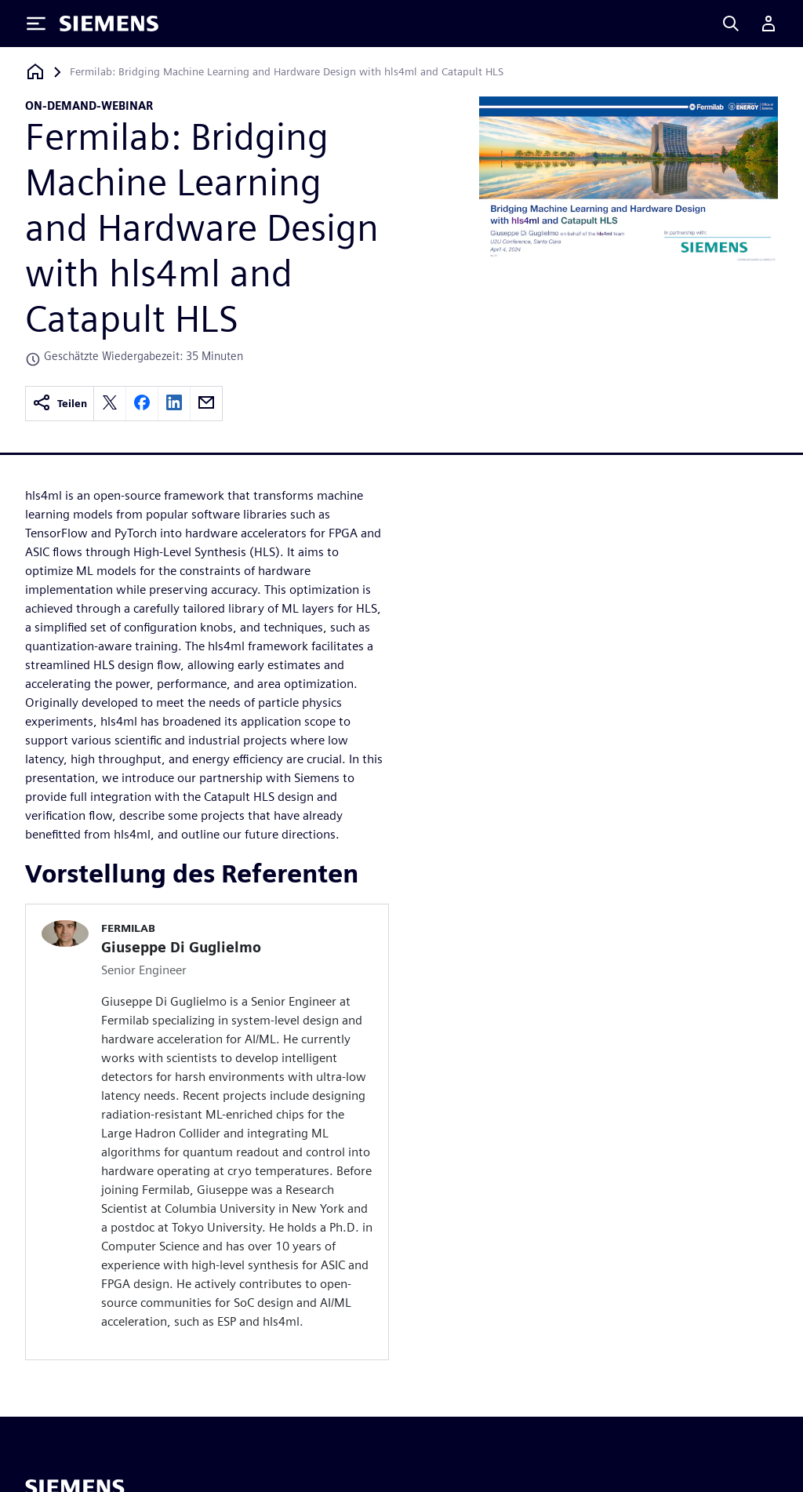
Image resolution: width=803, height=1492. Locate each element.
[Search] (731, 23)
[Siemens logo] (109, 23)
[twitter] (109, 403)
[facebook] (142, 403)
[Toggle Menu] (36, 24)
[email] (206, 403)
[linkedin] (174, 403)
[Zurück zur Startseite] (35, 72)
